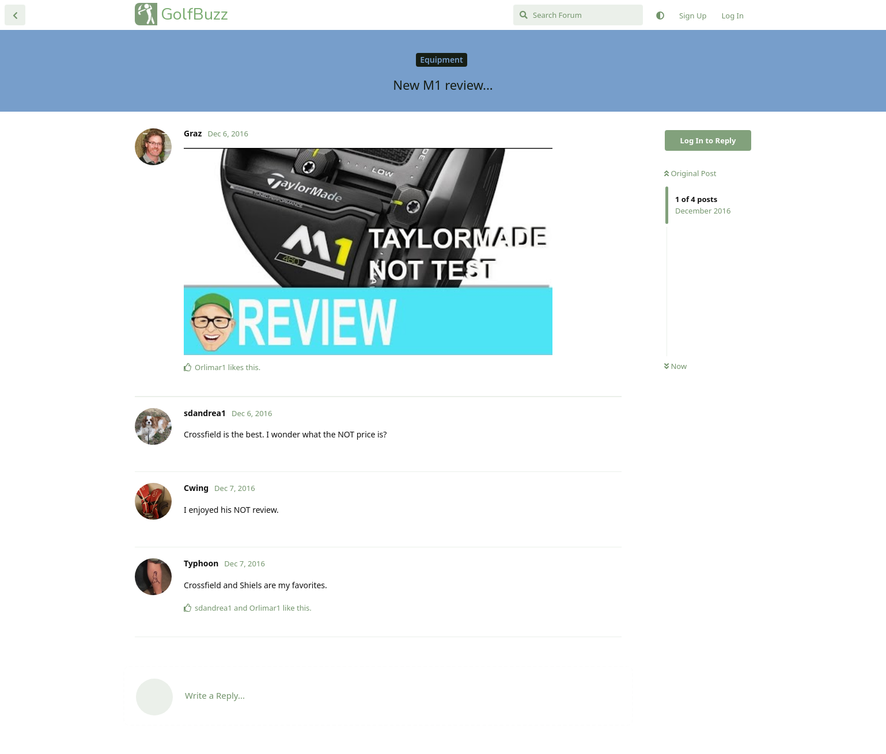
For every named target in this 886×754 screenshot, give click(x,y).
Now (675, 366)
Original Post (690, 173)
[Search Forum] (578, 15)
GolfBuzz (194, 14)
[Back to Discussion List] (15, 15)
